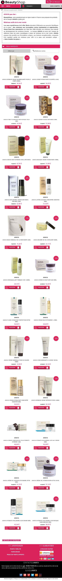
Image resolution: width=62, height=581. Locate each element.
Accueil (2, 10)
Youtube (25, 575)
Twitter (33, 575)
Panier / (30, 6)
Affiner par (11, 51)
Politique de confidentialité (20, 578)
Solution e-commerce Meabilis (39, 578)
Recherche (48, 1)
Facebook (21, 575)
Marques (55, 1)
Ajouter (12, 87)
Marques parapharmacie (10, 10)
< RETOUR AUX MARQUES (11, 540)
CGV (29, 578)
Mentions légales (8, 578)
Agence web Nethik (53, 578)
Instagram (40, 575)
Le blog (37, 575)
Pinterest (29, 575)
